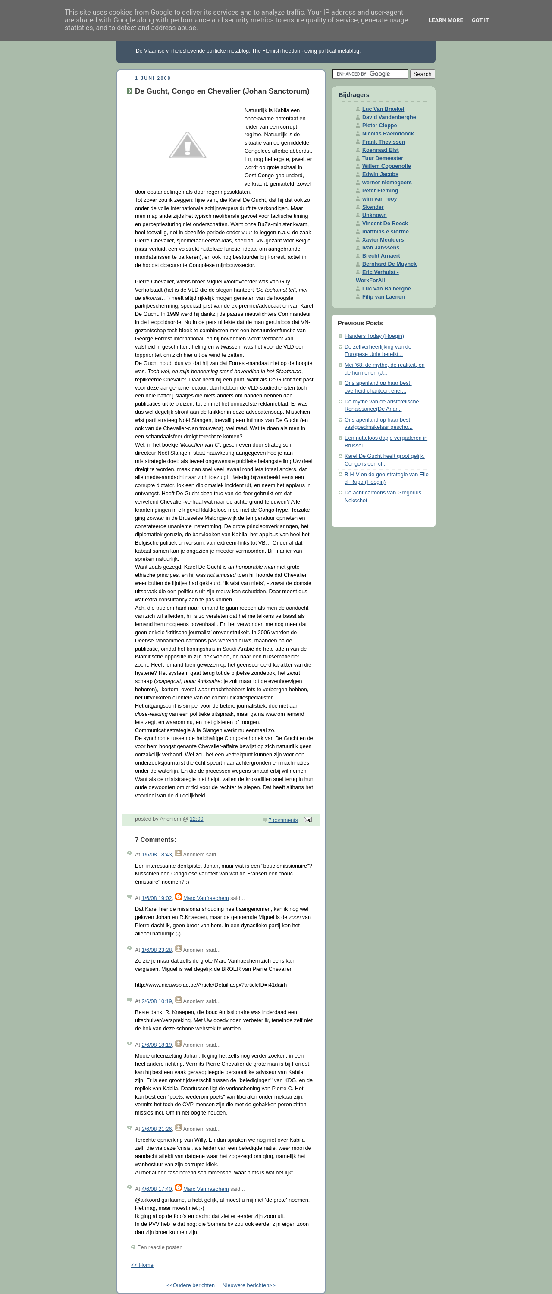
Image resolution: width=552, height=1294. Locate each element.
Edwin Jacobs (380, 174)
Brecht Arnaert (381, 256)
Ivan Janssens (380, 248)
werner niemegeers (387, 182)
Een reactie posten (159, 1247)
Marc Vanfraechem (206, 898)
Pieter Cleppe (379, 126)
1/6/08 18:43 (156, 855)
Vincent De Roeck (385, 223)
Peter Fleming (380, 191)
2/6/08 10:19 (156, 1001)
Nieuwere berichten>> (249, 1285)
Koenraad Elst (380, 150)
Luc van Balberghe (386, 289)
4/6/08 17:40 (156, 1189)
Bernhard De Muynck (389, 264)
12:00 (197, 819)
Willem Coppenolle (386, 166)
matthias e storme (385, 232)
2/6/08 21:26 (156, 1129)
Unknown (374, 215)
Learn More (446, 20)
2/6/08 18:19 (156, 1045)
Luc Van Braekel (383, 109)
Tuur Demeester (382, 158)
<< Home (142, 1265)
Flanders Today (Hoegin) (374, 336)
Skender (373, 207)
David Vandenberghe (389, 117)
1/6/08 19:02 (156, 898)
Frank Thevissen (383, 142)
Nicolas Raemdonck (388, 134)
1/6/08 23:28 (156, 950)
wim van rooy (379, 199)
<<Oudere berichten (191, 1285)
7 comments (283, 820)
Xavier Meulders (383, 240)
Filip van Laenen (383, 297)
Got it (480, 20)
